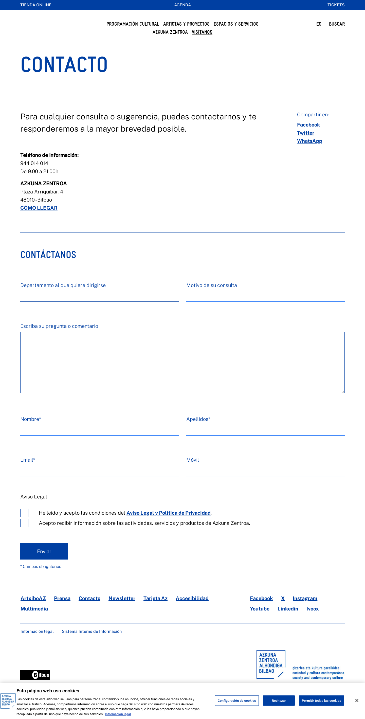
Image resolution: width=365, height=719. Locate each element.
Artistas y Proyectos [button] (186, 24)
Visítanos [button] (202, 32)
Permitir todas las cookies (321, 705)
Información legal (37, 641)
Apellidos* (198, 429)
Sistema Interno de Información (92, 641)
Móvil (192, 470)
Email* (27, 470)
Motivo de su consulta (211, 295)
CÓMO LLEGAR (39, 218)
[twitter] (305, 143)
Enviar (44, 562)
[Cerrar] (356, 705)
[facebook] (308, 135)
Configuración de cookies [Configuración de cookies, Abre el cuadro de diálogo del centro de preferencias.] (237, 705)
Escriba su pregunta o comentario (59, 336)
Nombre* (30, 429)
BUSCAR (337, 24)
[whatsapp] (309, 151)
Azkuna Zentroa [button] (170, 32)
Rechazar (279, 705)
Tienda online (35, 5)
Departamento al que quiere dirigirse (63, 295)
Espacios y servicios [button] (236, 24)
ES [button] (318, 24)
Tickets (336, 5)
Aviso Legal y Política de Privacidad (168, 523)
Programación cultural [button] (132, 24)
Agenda (182, 5)
